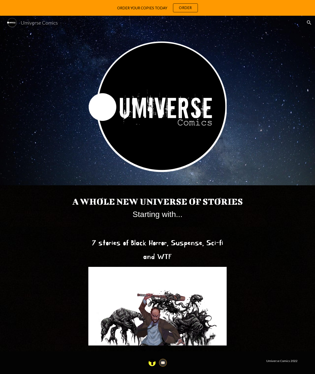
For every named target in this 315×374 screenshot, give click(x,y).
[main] (157, 206)
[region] (157, 8)
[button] (309, 23)
